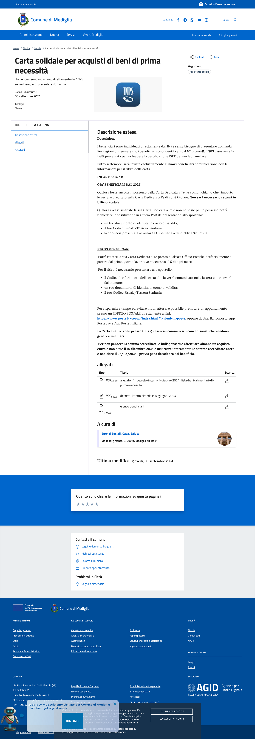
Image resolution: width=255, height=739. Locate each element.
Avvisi (191, 641)
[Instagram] (205, 19)
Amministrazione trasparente (145, 686)
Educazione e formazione (84, 651)
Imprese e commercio (141, 646)
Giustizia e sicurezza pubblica (86, 646)
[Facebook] (176, 19)
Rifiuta (171, 711)
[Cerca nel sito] (235, 20)
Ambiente (135, 630)
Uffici (15, 641)
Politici (16, 646)
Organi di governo (22, 630)
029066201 (23, 690)
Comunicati (194, 636)
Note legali (135, 697)
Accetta (172, 719)
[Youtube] (198, 19)
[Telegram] (183, 19)
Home (16, 48)
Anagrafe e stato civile (82, 636)
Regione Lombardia (26, 4)
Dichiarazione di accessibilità (144, 702)
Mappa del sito (23, 732)
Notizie (37, 48)
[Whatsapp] (190, 19)
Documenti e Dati (22, 656)
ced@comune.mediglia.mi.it (34, 695)
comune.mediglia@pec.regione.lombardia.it (40, 700)
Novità (26, 48)
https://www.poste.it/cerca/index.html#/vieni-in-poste (141, 318)
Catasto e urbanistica (82, 630)
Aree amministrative (23, 636)
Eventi (191, 667)
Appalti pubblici (137, 636)
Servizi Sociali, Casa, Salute (120, 433)
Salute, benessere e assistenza (146, 641)
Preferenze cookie (126, 729)
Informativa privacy (140, 692)
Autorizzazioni (78, 641)
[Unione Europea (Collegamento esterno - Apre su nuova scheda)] (28, 609)
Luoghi (191, 662)
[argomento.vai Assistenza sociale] (199, 71)
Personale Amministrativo (26, 651)
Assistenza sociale (201, 35)
